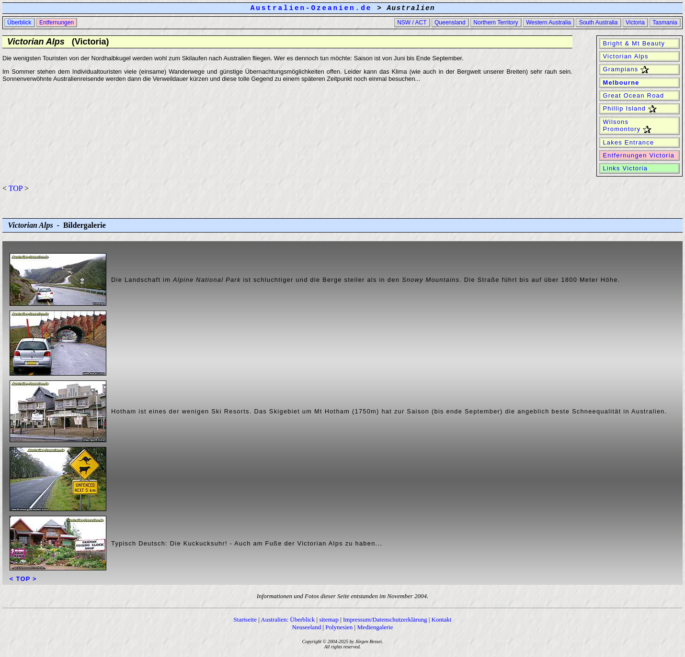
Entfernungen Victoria (639, 155)
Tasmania (665, 22)
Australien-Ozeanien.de (311, 8)
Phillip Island (629, 108)
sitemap (328, 619)
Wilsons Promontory (626, 125)
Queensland (450, 22)
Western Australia (549, 22)
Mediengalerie (375, 627)
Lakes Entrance (629, 142)
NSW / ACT (412, 22)
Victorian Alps (626, 56)
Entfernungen (57, 22)
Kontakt (442, 619)
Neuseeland (306, 627)
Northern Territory (496, 22)
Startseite (245, 619)
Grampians (625, 69)
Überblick (19, 22)
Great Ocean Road (634, 95)
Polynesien (339, 627)
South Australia (598, 22)
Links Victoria (625, 168)
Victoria (635, 22)
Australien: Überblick (288, 619)
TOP (16, 188)
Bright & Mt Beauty (634, 43)
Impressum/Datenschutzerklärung (385, 619)
